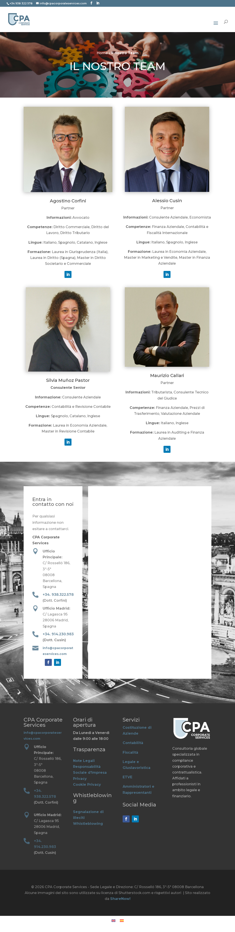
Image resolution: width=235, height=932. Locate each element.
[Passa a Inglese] (113, 921)
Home (102, 53)
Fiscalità (130, 752)
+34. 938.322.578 (58, 595)
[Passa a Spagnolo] (122, 921)
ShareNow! (120, 899)
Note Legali (84, 761)
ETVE (127, 777)
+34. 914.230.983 (58, 634)
